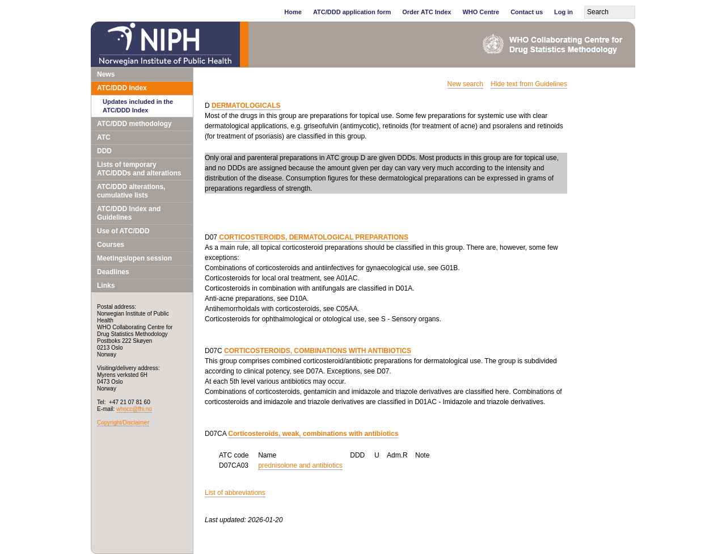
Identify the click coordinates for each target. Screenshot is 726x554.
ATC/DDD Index (122, 88)
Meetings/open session (134, 258)
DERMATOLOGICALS (246, 106)
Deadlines (113, 272)
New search (465, 84)
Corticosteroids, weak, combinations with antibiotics (313, 434)
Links (106, 285)
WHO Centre (480, 12)
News (106, 74)
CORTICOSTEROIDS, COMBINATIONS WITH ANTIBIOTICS (317, 351)
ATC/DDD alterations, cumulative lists (131, 191)
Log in (563, 12)
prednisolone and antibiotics (300, 465)
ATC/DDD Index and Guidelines (129, 213)
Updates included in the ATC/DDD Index (138, 106)
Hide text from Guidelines (529, 84)
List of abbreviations (235, 493)
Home (293, 12)
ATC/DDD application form (352, 12)
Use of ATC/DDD (123, 231)
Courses (110, 245)
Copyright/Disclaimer (123, 422)
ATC (104, 137)
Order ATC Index (426, 12)
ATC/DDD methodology (134, 124)
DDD (104, 151)
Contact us (526, 12)
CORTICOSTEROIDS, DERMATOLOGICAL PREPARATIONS (313, 237)
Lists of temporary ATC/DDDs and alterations (139, 169)
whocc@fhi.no (134, 409)
